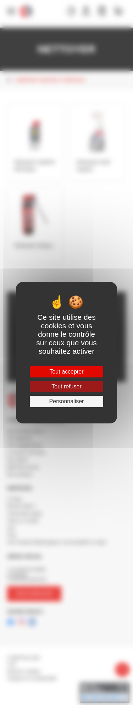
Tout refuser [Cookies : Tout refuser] (66, 386)
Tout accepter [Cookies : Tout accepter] (66, 372)
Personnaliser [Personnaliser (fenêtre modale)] (66, 401)
